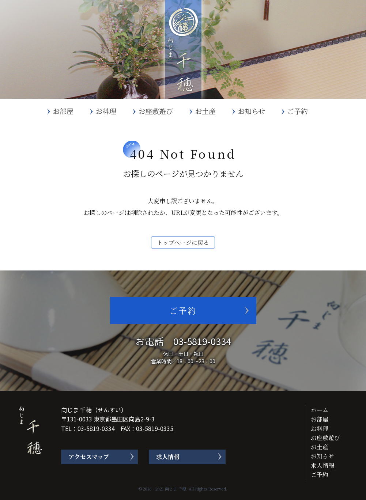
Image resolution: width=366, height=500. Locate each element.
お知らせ (251, 111)
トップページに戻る (183, 242)
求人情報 (168, 456)
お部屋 (63, 111)
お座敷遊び (155, 111)
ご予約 (297, 111)
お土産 (205, 111)
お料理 (105, 111)
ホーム (319, 410)
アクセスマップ (88, 456)
